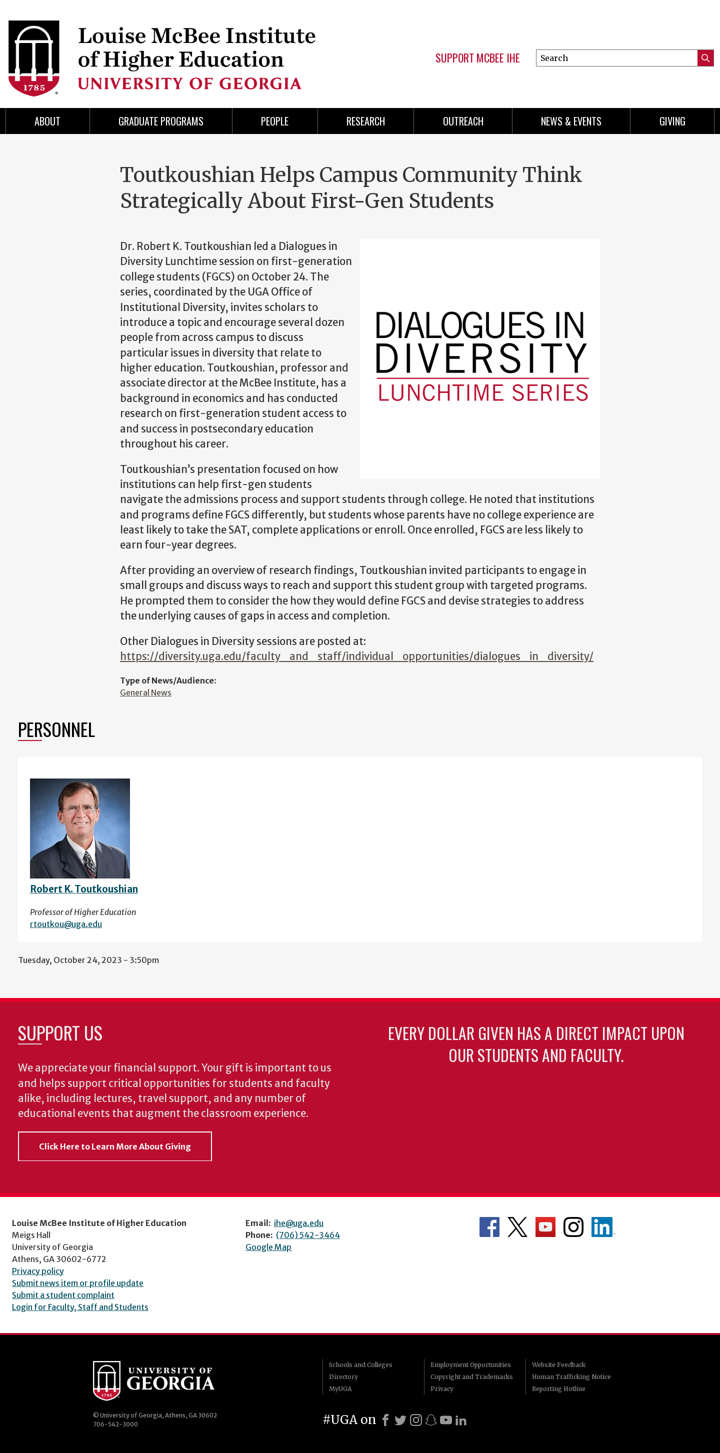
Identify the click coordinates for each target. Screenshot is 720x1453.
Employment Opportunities (470, 1364)
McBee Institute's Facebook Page (490, 1227)
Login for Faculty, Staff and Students (80, 1307)
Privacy (442, 1388)
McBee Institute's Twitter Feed (518, 1227)
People (274, 121)
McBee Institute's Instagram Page (574, 1227)
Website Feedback (559, 1364)
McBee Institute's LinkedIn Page (604, 1227)
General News (146, 693)
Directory (343, 1376)
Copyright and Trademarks (471, 1376)
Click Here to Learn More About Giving (115, 1147)
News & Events (571, 121)
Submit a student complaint (63, 1295)
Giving (673, 121)
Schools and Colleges (360, 1364)
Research (365, 121)
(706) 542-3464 (308, 1235)
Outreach (463, 121)
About (47, 121)
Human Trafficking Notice (571, 1376)
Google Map (269, 1247)
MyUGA (340, 1388)
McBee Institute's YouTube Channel (546, 1227)
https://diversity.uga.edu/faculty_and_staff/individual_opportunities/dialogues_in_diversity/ (357, 656)
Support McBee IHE (478, 58)
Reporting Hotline (559, 1388)
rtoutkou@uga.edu (66, 924)
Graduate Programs (161, 121)
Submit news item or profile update (78, 1283)
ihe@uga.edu (299, 1223)
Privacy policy (38, 1271)
